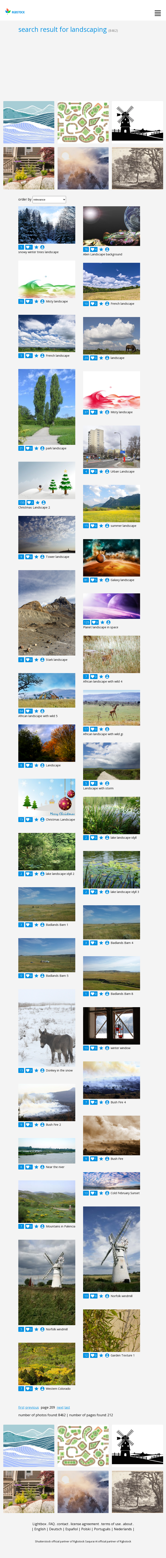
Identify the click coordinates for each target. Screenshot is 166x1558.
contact (62, 1524)
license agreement (85, 1524)
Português (102, 1529)
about (127, 1524)
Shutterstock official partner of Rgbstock (60, 1541)
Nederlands (123, 1529)
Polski (86, 1529)
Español (71, 1529)
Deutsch (55, 1529)
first (21, 1407)
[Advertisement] (83, 67)
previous (32, 1407)
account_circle (42, 247)
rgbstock (14, 11)
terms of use (111, 1524)
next (60, 1407)
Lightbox (39, 1524)
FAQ (52, 1524)
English (40, 1529)
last (67, 1407)
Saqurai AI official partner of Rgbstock (108, 1541)
